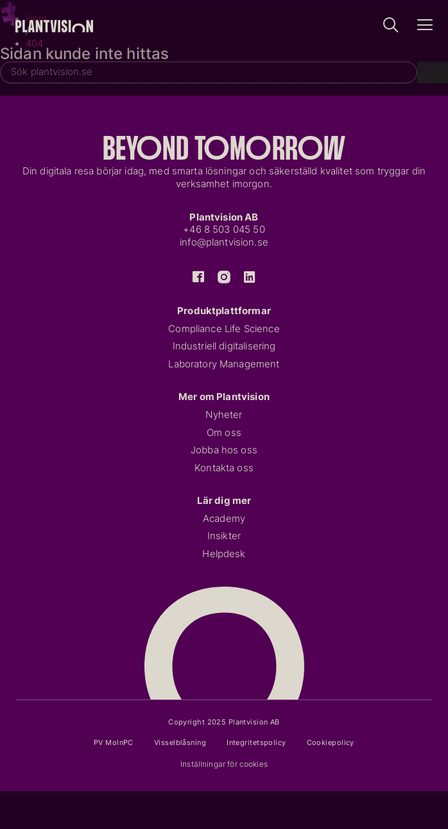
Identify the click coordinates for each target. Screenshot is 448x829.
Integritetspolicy (256, 742)
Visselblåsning (180, 742)
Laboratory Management (223, 364)
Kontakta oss (224, 468)
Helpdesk (223, 554)
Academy (224, 518)
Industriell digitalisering (224, 346)
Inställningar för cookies (224, 764)
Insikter (224, 536)
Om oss (224, 433)
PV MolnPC (114, 742)
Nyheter (223, 415)
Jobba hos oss (224, 450)
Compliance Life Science (223, 329)
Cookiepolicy (330, 742)
